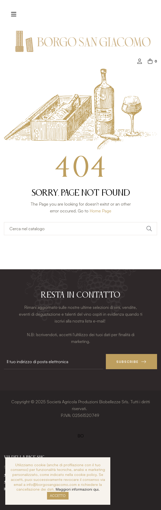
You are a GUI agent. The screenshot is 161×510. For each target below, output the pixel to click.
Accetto (58, 495)
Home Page (100, 210)
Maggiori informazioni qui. (78, 489)
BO (80, 435)
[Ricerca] (80, 228)
